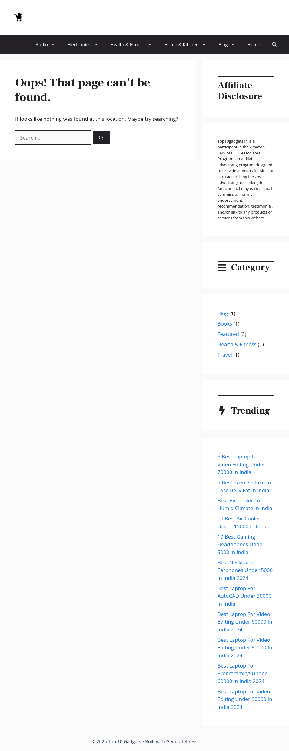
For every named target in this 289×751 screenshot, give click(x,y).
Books (225, 323)
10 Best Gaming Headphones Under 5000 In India (241, 544)
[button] (274, 44)
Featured (228, 333)
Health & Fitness (134, 44)
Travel (225, 354)
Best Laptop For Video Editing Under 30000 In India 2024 (245, 699)
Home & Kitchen (188, 44)
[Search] (101, 138)
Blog (229, 44)
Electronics (86, 44)
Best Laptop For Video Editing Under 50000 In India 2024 (245, 647)
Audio (49, 44)
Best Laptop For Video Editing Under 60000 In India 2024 (245, 622)
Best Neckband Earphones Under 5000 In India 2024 (245, 570)
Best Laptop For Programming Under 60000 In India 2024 (242, 673)
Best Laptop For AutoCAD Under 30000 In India (244, 596)
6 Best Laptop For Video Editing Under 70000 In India (241, 464)
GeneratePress (182, 741)
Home (253, 44)
